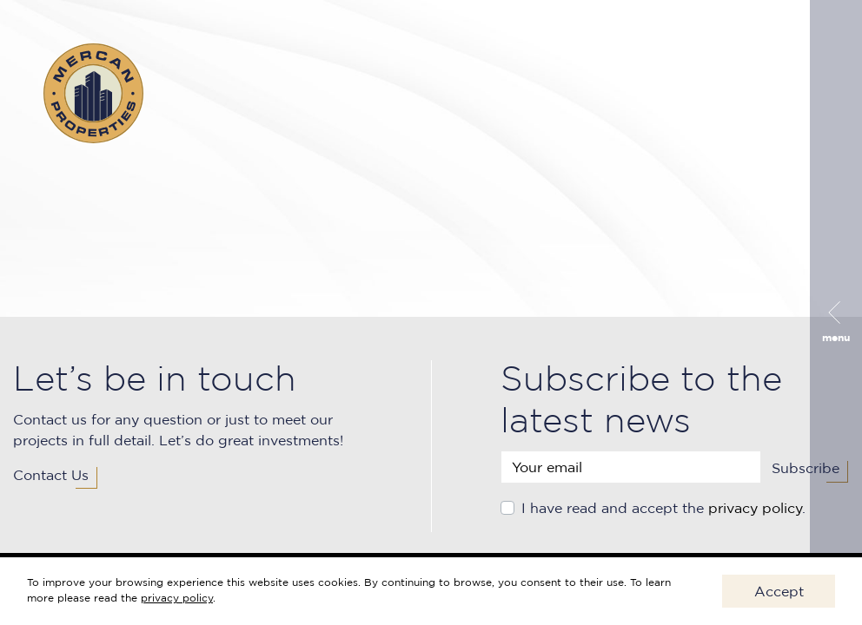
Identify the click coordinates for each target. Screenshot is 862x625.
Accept (779, 591)
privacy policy (755, 508)
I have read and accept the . (663, 508)
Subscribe (805, 468)
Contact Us (51, 475)
